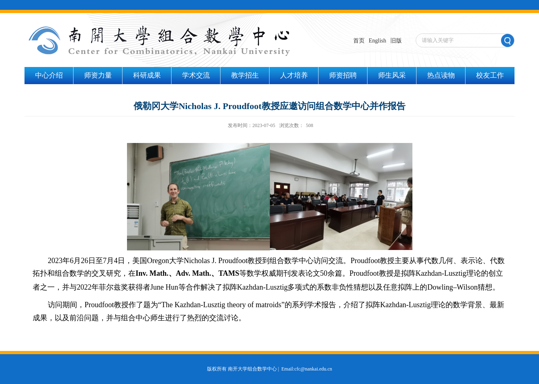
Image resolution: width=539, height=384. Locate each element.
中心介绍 (49, 75)
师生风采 (392, 75)
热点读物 (441, 75)
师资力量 (98, 75)
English (377, 41)
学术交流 (196, 75)
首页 (359, 41)
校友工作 (490, 75)
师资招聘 (343, 75)
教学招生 (245, 75)
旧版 (396, 41)
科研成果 (147, 75)
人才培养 (294, 75)
